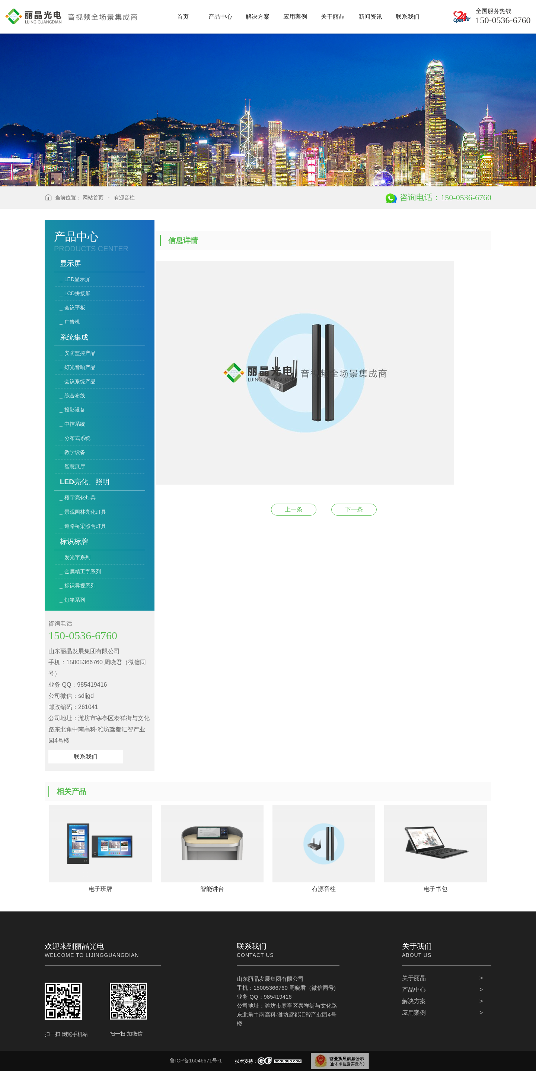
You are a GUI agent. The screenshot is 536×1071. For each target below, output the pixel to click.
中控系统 (74, 424)
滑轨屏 (354, 509)
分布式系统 (77, 438)
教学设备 (74, 452)
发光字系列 (77, 557)
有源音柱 (124, 198)
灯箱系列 (74, 600)
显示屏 (70, 263)
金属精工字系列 (82, 571)
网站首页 (93, 198)
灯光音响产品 (80, 367)
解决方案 (414, 1001)
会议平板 (74, 308)
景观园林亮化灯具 (85, 512)
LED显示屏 (77, 279)
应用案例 (414, 1012)
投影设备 (74, 410)
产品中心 (414, 989)
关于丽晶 (414, 978)
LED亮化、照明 (84, 482)
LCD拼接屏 (77, 293)
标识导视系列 (80, 586)
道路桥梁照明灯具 (85, 526)
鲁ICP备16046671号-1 (196, 1061)
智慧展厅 (74, 466)
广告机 (72, 322)
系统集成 (74, 337)
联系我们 (86, 756)
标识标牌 (74, 541)
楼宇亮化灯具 (80, 498)
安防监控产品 (80, 353)
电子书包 (294, 509)
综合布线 (74, 396)
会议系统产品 (80, 381)
